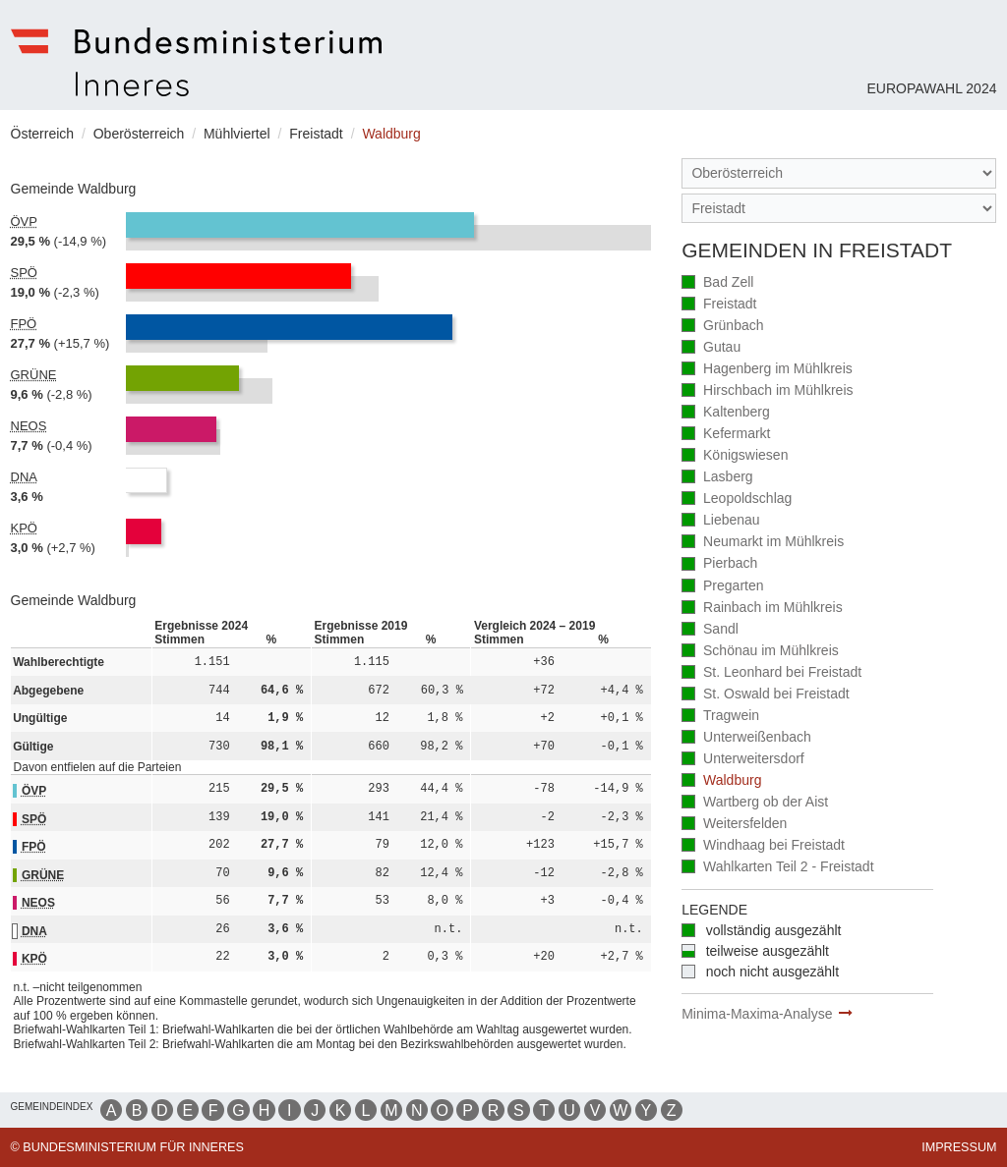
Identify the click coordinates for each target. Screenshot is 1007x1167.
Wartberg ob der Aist (754, 803)
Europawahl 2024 (931, 88)
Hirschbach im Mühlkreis (767, 391)
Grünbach (722, 326)
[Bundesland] (838, 173)
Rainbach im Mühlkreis (761, 608)
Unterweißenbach (746, 738)
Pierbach (719, 564)
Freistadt (718, 305)
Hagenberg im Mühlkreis (767, 370)
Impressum (958, 1147)
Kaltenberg (725, 413)
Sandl (710, 630)
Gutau (710, 348)
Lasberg (716, 478)
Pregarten (722, 587)
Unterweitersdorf (742, 759)
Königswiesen (734, 456)
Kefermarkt (725, 434)
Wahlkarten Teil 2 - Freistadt (777, 868)
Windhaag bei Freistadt (763, 846)
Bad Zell (717, 283)
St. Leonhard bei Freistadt (771, 673)
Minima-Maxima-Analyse (756, 1014)
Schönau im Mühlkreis (760, 651)
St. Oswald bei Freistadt (765, 695)
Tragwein (720, 716)
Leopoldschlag (736, 499)
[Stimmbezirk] (838, 209)
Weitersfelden (734, 824)
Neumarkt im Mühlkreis (762, 542)
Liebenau (720, 521)
